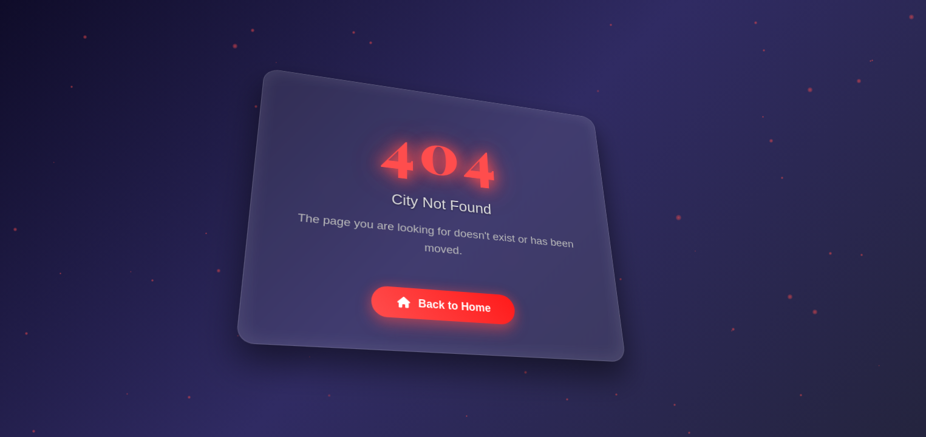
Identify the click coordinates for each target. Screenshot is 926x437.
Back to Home (444, 309)
